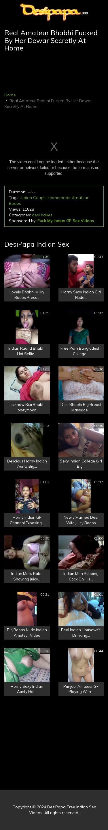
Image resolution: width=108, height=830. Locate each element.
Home (10, 95)
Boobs (15, 203)
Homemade (59, 197)
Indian (26, 197)
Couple (40, 197)
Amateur (80, 197)
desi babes (42, 215)
